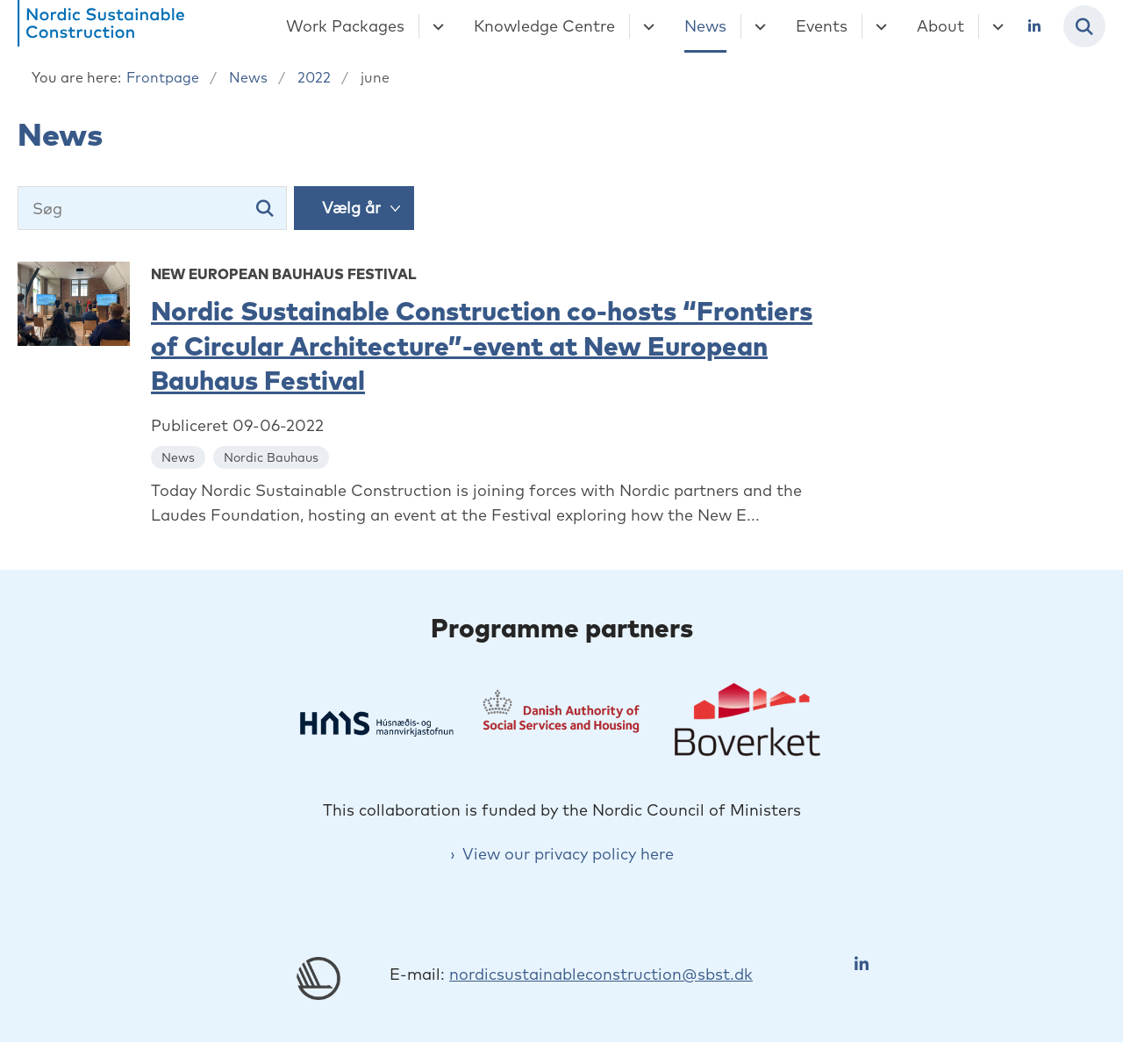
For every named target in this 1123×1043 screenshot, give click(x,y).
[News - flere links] (757, 26)
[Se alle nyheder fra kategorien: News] (180, 456)
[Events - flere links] (879, 26)
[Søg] (152, 208)
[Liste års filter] (354, 208)
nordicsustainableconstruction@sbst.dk (601, 974)
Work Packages (345, 26)
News (705, 26)
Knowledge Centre (544, 26)
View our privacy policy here (568, 854)
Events (822, 26)
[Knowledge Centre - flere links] (646, 26)
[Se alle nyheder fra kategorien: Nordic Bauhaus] (273, 456)
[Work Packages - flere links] (435, 26)
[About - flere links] (995, 26)
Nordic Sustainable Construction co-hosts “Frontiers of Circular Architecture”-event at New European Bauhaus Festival (481, 345)
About (940, 26)
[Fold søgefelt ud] (1084, 26)
